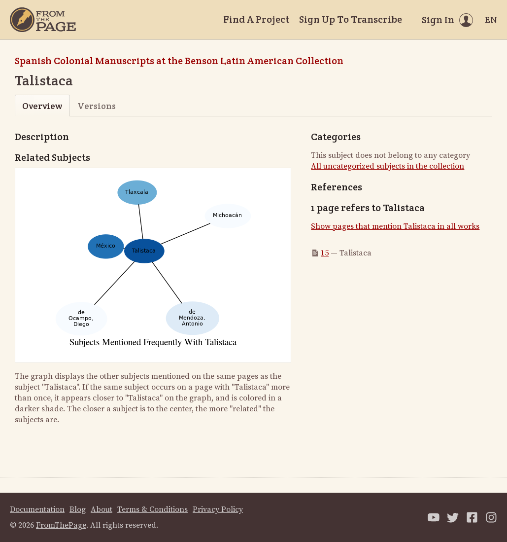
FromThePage (61, 525)
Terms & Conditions (152, 509)
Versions (96, 105)
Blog (77, 509)
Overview (42, 105)
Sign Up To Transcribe (350, 19)
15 (325, 253)
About (101, 509)
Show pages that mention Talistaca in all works (395, 226)
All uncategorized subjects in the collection (387, 166)
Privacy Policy (218, 509)
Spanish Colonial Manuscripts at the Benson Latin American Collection (179, 60)
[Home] (43, 19)
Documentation (37, 509)
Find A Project (256, 19)
